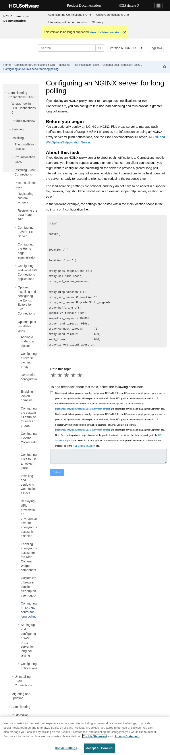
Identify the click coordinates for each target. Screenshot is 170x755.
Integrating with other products (67, 22)
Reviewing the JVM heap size (27, 215)
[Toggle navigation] (158, 5)
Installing (64, 64)
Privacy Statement (126, 738)
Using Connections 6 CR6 (112, 14)
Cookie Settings (66, 749)
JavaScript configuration (29, 379)
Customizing (20, 715)
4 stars (73, 375)
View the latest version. (105, 32)
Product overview (23, 121)
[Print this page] (165, 67)
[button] (6, 92)
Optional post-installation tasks (121, 64)
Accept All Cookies (99, 749)
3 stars (67, 375)
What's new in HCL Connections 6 (24, 108)
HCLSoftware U (129, 5)
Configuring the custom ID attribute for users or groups (29, 417)
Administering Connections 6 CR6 (69, 14)
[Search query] (71, 48)
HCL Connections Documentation (16, 18)
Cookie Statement (95, 738)
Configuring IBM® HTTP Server (26, 232)
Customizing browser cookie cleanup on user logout (28, 586)
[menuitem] (69, 15)
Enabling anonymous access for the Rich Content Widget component (29, 557)
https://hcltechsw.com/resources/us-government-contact (82, 409)
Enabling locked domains (27, 396)
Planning (18, 129)
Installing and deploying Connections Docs (29, 484)
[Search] (99, 48)
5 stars (80, 375)
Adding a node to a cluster (27, 341)
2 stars (60, 375)
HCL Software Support (84, 446)
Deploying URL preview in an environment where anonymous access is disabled (29, 518)
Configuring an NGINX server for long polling (30, 69)
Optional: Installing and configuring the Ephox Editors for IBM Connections (27, 300)
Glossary (97, 22)
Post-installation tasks (86, 64)
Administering (21, 707)
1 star (53, 375)
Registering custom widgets (25, 198)
